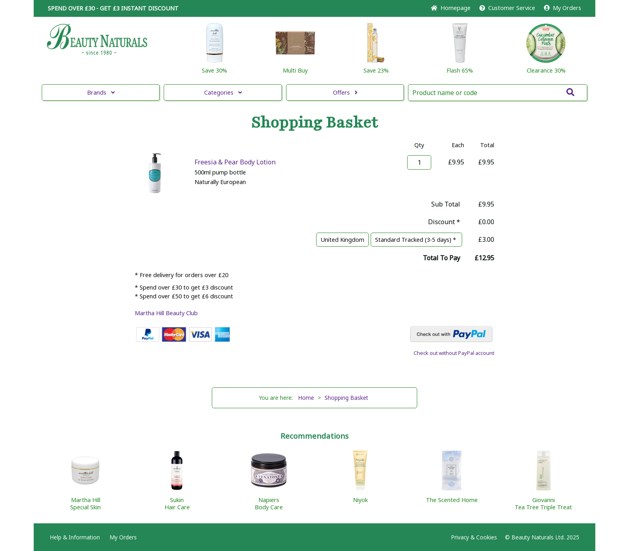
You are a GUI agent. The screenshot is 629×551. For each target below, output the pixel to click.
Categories (223, 92)
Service (507, 8)
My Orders (562, 8)
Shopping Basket (346, 397)
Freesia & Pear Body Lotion (235, 162)
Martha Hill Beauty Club (166, 313)
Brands (101, 92)
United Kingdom (342, 239)
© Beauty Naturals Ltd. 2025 (542, 537)
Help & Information (75, 537)
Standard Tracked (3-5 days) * (416, 239)
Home (451, 8)
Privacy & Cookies (474, 537)
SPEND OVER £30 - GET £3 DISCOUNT (113, 8)
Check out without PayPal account (454, 353)
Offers (345, 92)
